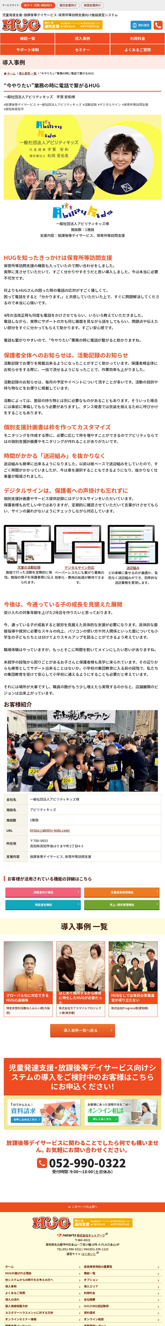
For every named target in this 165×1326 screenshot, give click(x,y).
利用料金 (137, 38)
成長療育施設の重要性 (98, 1266)
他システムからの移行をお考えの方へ (29, 1280)
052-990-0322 (87, 1162)
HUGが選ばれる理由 (18, 1273)
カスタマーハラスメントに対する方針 (29, 1312)
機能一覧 (27, 38)
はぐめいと (89, 1254)
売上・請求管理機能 (122, 905)
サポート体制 (27, 49)
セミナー (82, 49)
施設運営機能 (43, 905)
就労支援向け (68, 5)
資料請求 (89, 1312)
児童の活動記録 (29, 567)
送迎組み (133, 567)
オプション (91, 1280)
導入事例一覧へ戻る (81, 1030)
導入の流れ (12, 1299)
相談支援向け (92, 5)
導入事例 (82, 38)
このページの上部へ (84, 1207)
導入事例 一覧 (28, 73)
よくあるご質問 (137, 49)
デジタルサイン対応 (79, 567)
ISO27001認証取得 (96, 1306)
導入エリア (91, 1286)
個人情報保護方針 (16, 1306)
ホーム (11, 73)
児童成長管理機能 (122, 892)
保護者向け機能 (43, 892)
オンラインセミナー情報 (20, 1319)
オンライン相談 (94, 1319)
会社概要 (89, 1299)
